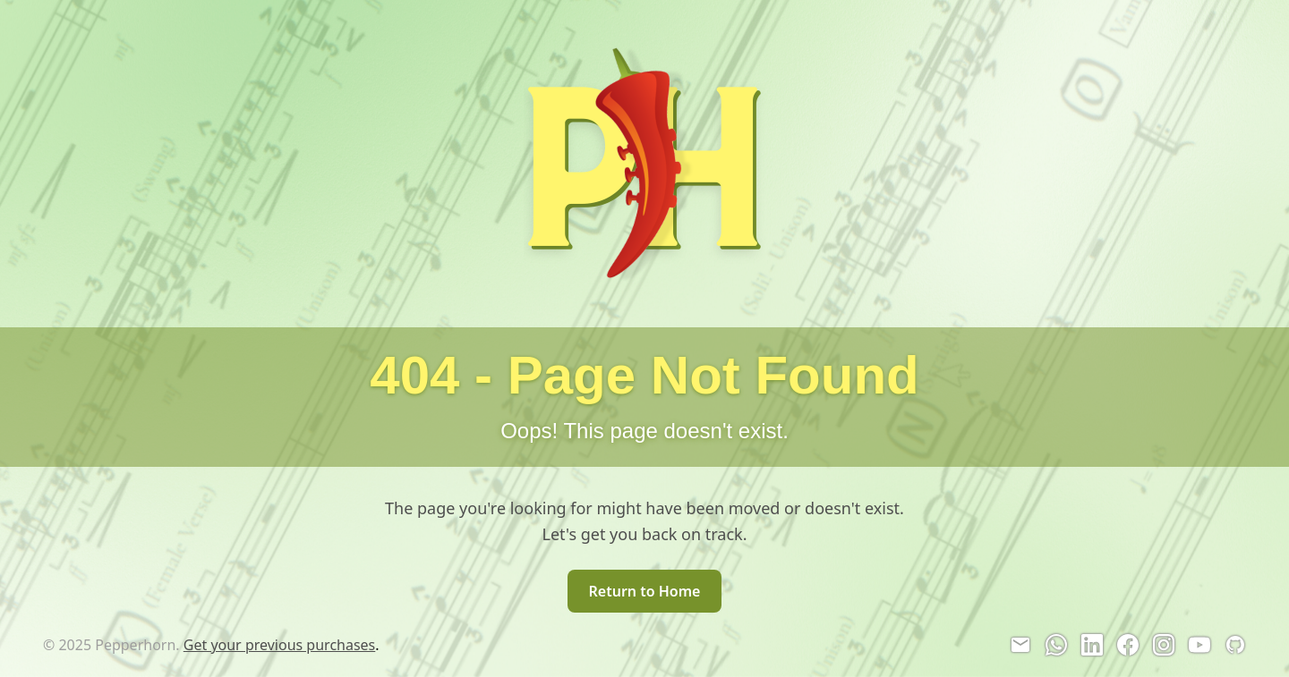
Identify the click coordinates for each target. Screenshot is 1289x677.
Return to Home (645, 591)
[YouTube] (1199, 645)
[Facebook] (1128, 645)
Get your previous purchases (280, 645)
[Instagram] (1163, 645)
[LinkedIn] (1092, 645)
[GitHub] (1235, 645)
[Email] (1020, 645)
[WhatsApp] (1056, 645)
